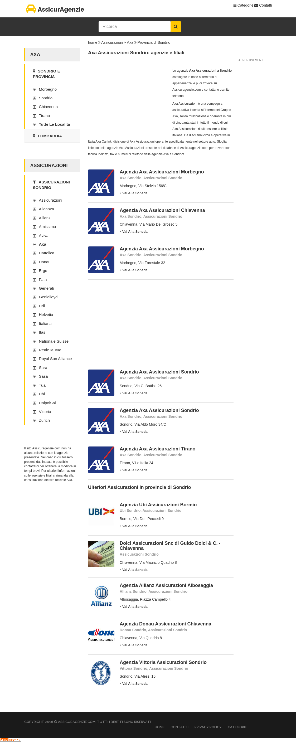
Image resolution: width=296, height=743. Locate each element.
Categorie (243, 5)
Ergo (43, 270)
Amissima (47, 226)
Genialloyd (48, 297)
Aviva (43, 235)
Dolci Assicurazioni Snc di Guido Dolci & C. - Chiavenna (170, 546)
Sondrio (46, 98)
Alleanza (46, 209)
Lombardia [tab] (47, 136)
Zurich (44, 420)
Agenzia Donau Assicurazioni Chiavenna (165, 624)
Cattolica (46, 253)
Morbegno (48, 89)
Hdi (42, 306)
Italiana (45, 323)
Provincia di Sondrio (153, 42)
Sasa (43, 376)
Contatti (263, 5)
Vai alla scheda (134, 193)
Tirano (44, 115)
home (92, 42)
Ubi (42, 394)
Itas (42, 332)
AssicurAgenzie (54, 9)
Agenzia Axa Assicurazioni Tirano (157, 448)
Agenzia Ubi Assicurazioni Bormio (158, 504)
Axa (130, 42)
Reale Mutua (50, 350)
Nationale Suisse (54, 341)
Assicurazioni (112, 42)
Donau (45, 262)
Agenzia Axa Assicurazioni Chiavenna (162, 210)
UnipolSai (47, 403)
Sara (43, 367)
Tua (42, 385)
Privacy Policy (208, 727)
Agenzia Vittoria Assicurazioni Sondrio (163, 662)
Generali (46, 288)
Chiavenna (48, 106)
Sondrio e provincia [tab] (46, 74)
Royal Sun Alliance (55, 358)
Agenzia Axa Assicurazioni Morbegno (162, 171)
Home (159, 727)
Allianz (45, 218)
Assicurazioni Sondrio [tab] (51, 185)
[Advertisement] (127, 100)
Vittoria (45, 411)
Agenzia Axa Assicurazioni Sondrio (159, 372)
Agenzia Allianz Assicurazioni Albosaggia (166, 585)
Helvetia (46, 314)
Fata (43, 279)
